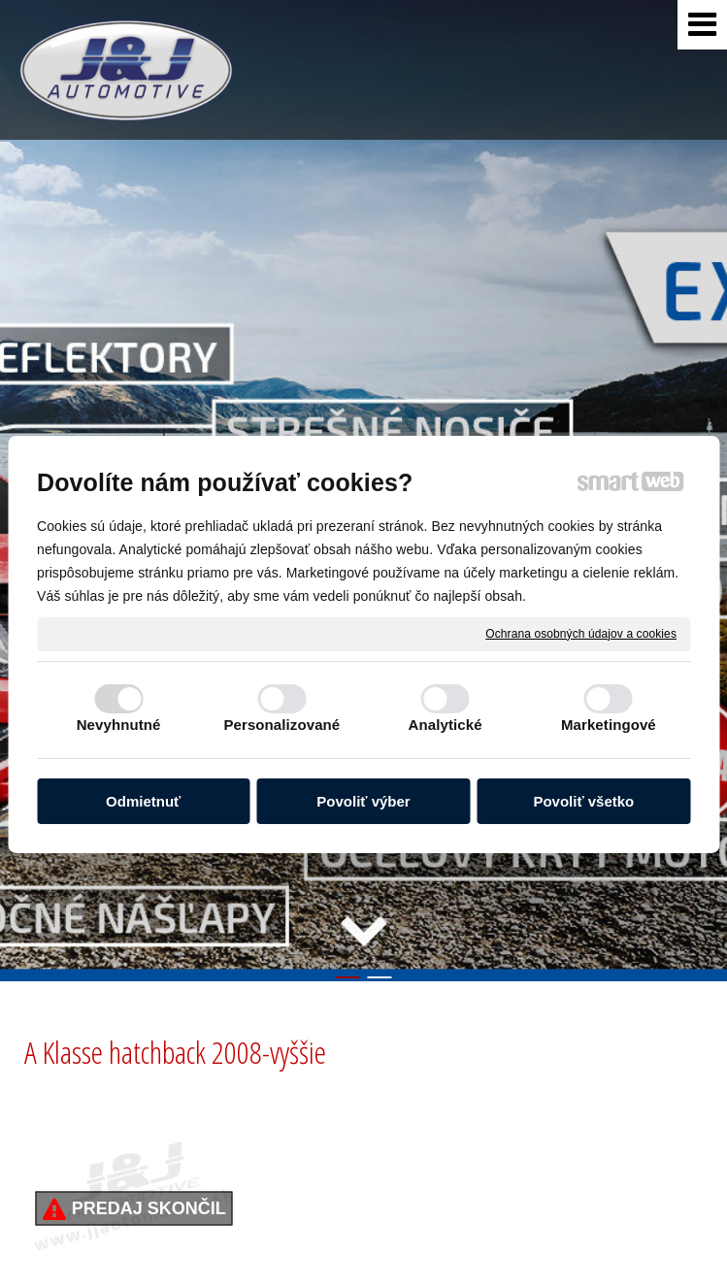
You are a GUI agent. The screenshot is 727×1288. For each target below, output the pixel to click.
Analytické (445, 724)
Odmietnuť (143, 801)
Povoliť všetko (583, 801)
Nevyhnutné (119, 724)
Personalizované (281, 724)
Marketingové (608, 724)
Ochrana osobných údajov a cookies (581, 633)
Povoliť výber (363, 801)
